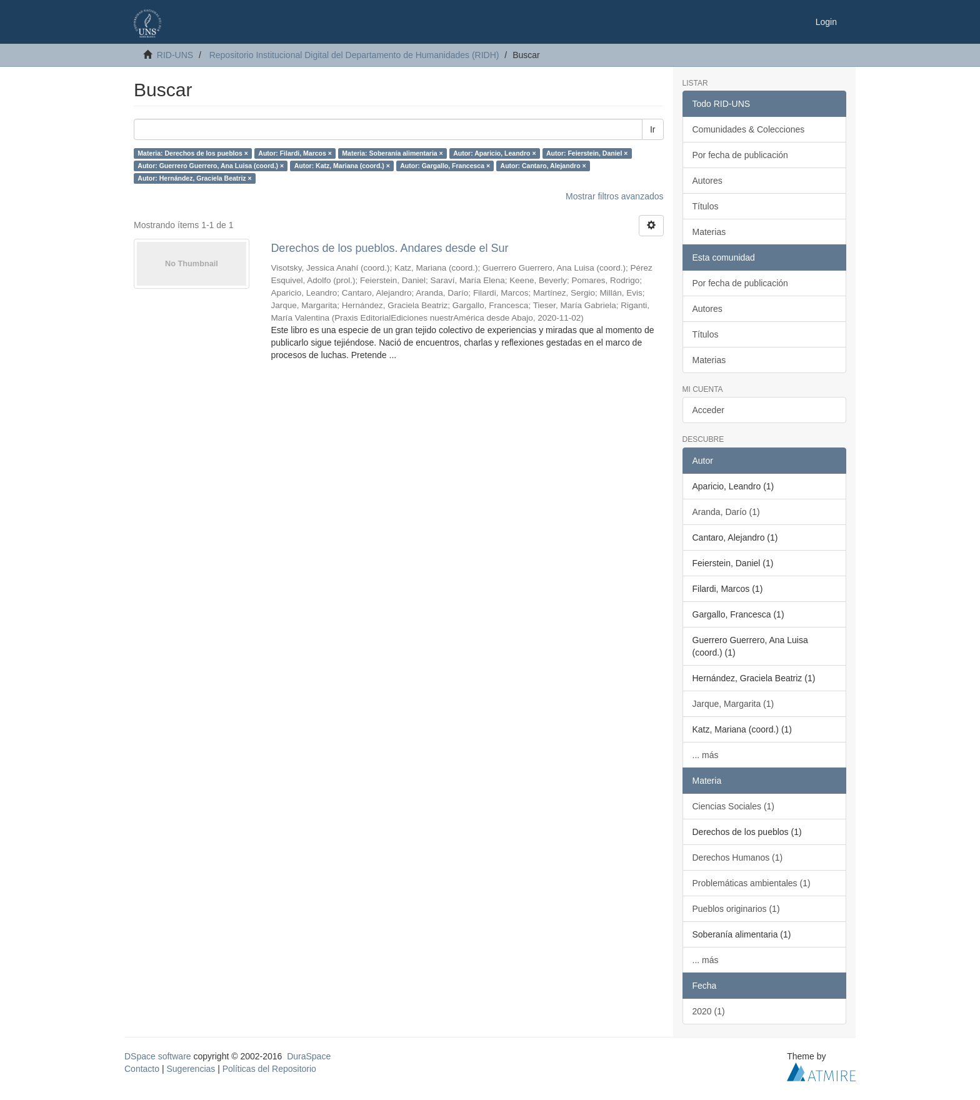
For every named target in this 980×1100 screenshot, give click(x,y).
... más (705, 755)
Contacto (141, 1069)
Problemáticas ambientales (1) (751, 883)
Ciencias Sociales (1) (733, 806)
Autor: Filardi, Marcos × (295, 153)
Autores (707, 181)
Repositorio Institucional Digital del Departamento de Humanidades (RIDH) (354, 55)
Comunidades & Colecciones (748, 129)
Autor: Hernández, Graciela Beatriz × (194, 178)
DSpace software (157, 1056)
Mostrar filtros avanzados (614, 196)
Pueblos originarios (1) (736, 909)
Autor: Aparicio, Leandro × (494, 153)
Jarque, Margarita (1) (733, 704)
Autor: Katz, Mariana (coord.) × (342, 165)
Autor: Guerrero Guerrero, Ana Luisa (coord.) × (211, 165)
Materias (709, 232)
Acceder (708, 410)
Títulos (705, 206)
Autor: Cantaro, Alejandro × (543, 165)
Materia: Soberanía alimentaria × (392, 153)
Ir (653, 129)
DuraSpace (309, 1056)
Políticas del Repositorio (269, 1069)
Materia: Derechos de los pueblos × (193, 153)
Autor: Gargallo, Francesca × (445, 165)
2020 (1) (708, 1011)
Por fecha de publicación (740, 155)
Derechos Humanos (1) (737, 857)
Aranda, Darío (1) (726, 512)
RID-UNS (175, 55)
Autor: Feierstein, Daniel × (587, 153)
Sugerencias (190, 1069)
